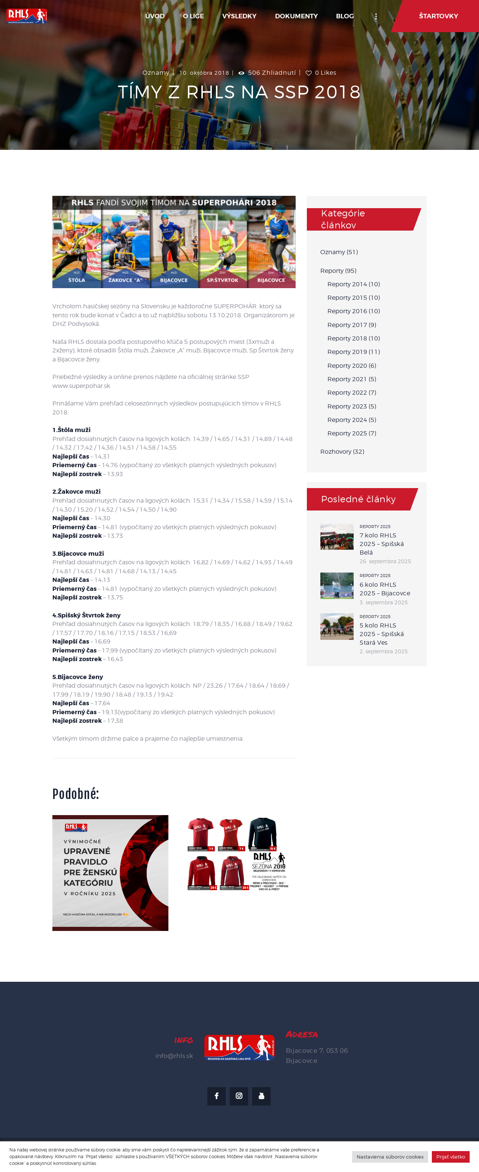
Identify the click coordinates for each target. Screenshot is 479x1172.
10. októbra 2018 (204, 73)
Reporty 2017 (347, 325)
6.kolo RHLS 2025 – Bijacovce (385, 589)
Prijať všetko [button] (450, 1157)
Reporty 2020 (347, 365)
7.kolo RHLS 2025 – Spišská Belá (382, 544)
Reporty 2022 (347, 392)
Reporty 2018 (347, 338)
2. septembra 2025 (384, 651)
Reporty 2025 (347, 433)
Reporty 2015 (347, 297)
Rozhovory (335, 451)
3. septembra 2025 (384, 602)
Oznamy (156, 72)
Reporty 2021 (347, 379)
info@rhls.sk (174, 1056)
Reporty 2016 (347, 311)
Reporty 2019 (347, 351)
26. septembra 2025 (385, 561)
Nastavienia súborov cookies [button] (390, 1157)
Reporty (332, 270)
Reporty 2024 (347, 419)
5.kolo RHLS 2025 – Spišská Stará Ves (382, 634)
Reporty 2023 (347, 406)
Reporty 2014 (347, 284)
